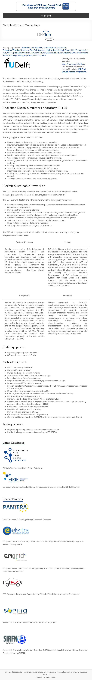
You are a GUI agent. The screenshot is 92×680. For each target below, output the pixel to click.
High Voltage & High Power (58, 50)
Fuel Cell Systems (37, 50)
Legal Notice (40, 677)
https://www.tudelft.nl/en (73, 64)
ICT (4, 52)
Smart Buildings (10, 55)
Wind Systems (39, 55)
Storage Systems (25, 55)
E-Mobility (61, 47)
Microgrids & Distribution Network (23, 52)
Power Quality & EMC (66, 52)
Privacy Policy (51, 677)
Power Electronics (48, 52)
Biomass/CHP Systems (32, 47)
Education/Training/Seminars (16, 50)
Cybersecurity (49, 47)
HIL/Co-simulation (79, 50)
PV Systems (82, 52)
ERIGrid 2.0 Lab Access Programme (74, 70)
